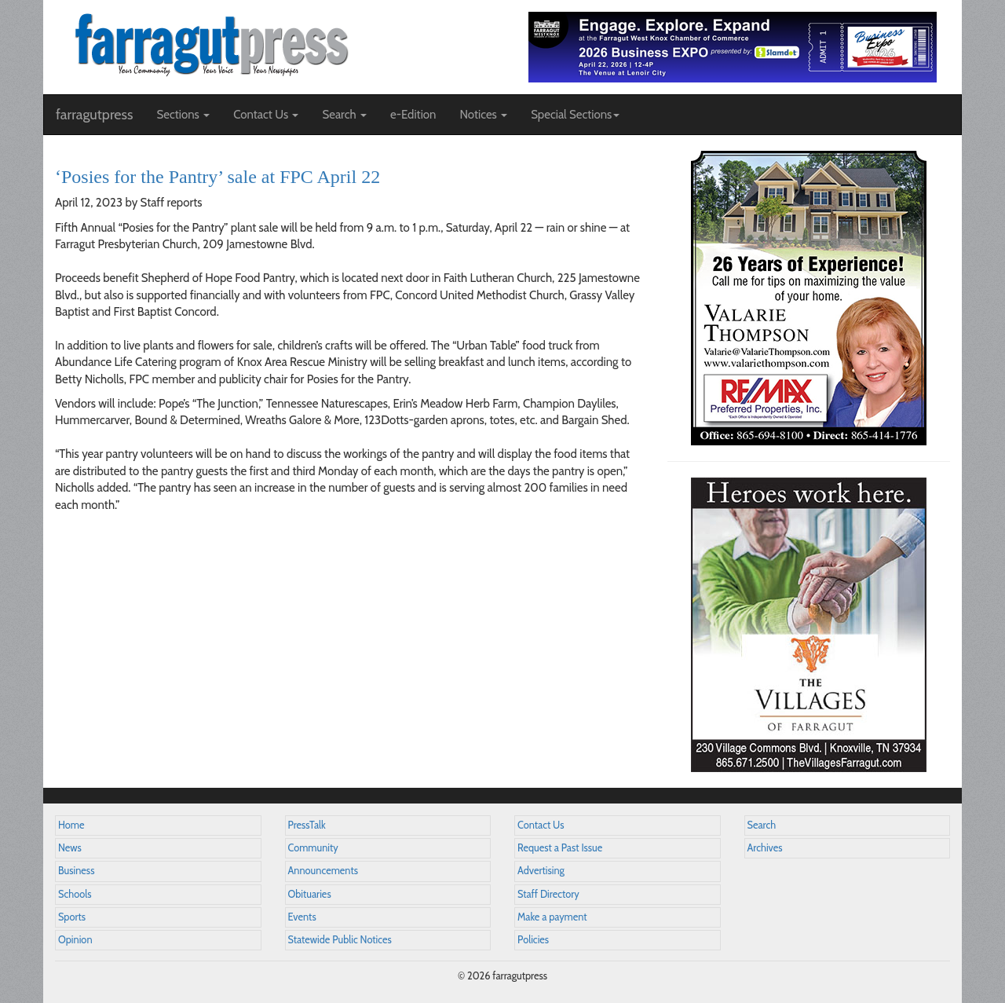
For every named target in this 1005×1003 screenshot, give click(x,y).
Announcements (323, 871)
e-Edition (413, 115)
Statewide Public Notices (340, 940)
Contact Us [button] (265, 115)
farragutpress (94, 114)
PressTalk (307, 825)
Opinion (75, 940)
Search (762, 825)
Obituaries (309, 894)
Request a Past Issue (559, 848)
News (70, 848)
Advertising (541, 871)
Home (71, 825)
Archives (765, 848)
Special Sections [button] (575, 115)
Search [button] (344, 115)
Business (76, 871)
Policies (533, 940)
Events (302, 917)
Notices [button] (483, 115)
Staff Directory (548, 894)
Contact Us (540, 825)
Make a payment (552, 917)
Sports (72, 917)
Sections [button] (183, 115)
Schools (74, 894)
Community (313, 848)
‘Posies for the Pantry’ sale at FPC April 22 (217, 177)
